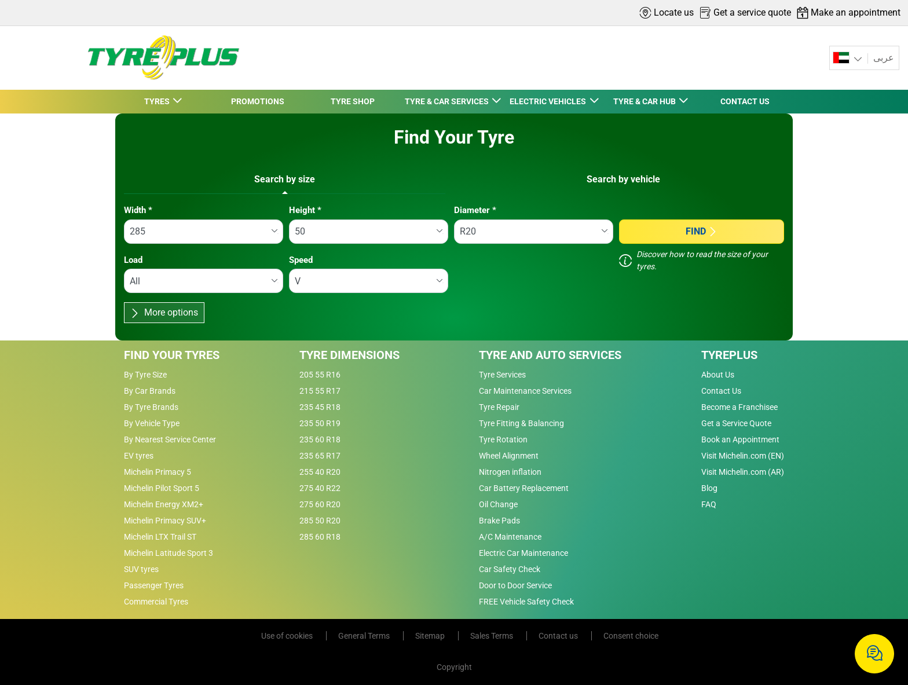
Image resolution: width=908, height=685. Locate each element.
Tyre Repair (499, 407)
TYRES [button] (157, 101)
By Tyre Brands (151, 407)
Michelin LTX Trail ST (160, 536)
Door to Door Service (515, 585)
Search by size (284, 179)
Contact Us (721, 390)
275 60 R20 (319, 504)
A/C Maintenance (510, 536)
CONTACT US (745, 101)
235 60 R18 (319, 439)
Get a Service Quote (736, 423)
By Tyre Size (145, 374)
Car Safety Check (509, 569)
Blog (709, 488)
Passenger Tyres (154, 585)
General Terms (364, 635)
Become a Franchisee (739, 407)
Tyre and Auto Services (550, 355)
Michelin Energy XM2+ (163, 504)
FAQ (708, 504)
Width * (138, 210)
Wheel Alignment (509, 455)
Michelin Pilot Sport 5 (161, 488)
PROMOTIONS (257, 101)
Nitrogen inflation (510, 472)
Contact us (559, 635)
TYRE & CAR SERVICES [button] (447, 101)
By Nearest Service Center (170, 439)
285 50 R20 (319, 520)
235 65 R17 (319, 455)
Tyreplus (729, 355)
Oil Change (498, 504)
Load (133, 260)
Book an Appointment (740, 439)
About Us (717, 374)
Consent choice (630, 635)
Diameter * (475, 210)
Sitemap (430, 635)
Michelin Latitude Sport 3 (168, 553)
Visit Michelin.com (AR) (742, 472)
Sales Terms (492, 635)
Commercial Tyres (156, 601)
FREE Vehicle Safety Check (526, 601)
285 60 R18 (319, 536)
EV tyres (138, 455)
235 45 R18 (319, 407)
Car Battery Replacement (524, 488)
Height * (305, 210)
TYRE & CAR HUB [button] (645, 101)
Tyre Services (502, 374)
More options (164, 312)
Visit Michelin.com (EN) (742, 455)
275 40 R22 (319, 488)
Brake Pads (499, 520)
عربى (882, 57)
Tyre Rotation (503, 439)
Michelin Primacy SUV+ (165, 520)
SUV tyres (141, 569)
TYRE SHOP (353, 101)
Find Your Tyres (171, 355)
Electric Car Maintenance (523, 553)
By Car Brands (149, 390)
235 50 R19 (319, 423)
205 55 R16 (319, 374)
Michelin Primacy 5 (157, 472)
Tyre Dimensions (349, 355)
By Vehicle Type (152, 423)
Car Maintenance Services (525, 390)
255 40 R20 (319, 472)
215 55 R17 (319, 390)
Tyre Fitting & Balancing (521, 423)
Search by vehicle (623, 179)
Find (701, 231)
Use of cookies (287, 635)
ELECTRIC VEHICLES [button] (549, 101)
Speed (301, 260)
